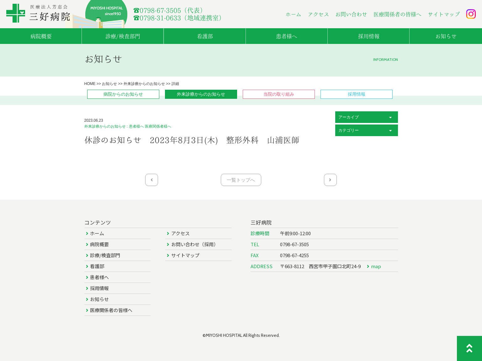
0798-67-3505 (294, 244)
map (376, 266)
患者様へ (99, 277)
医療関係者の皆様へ (397, 14)
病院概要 (99, 244)
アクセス (318, 14)
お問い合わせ (351, 14)
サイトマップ (444, 14)
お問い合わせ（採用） (194, 244)
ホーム (293, 14)
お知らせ (99, 299)
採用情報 (99, 288)
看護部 (97, 266)
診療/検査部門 (105, 255)
